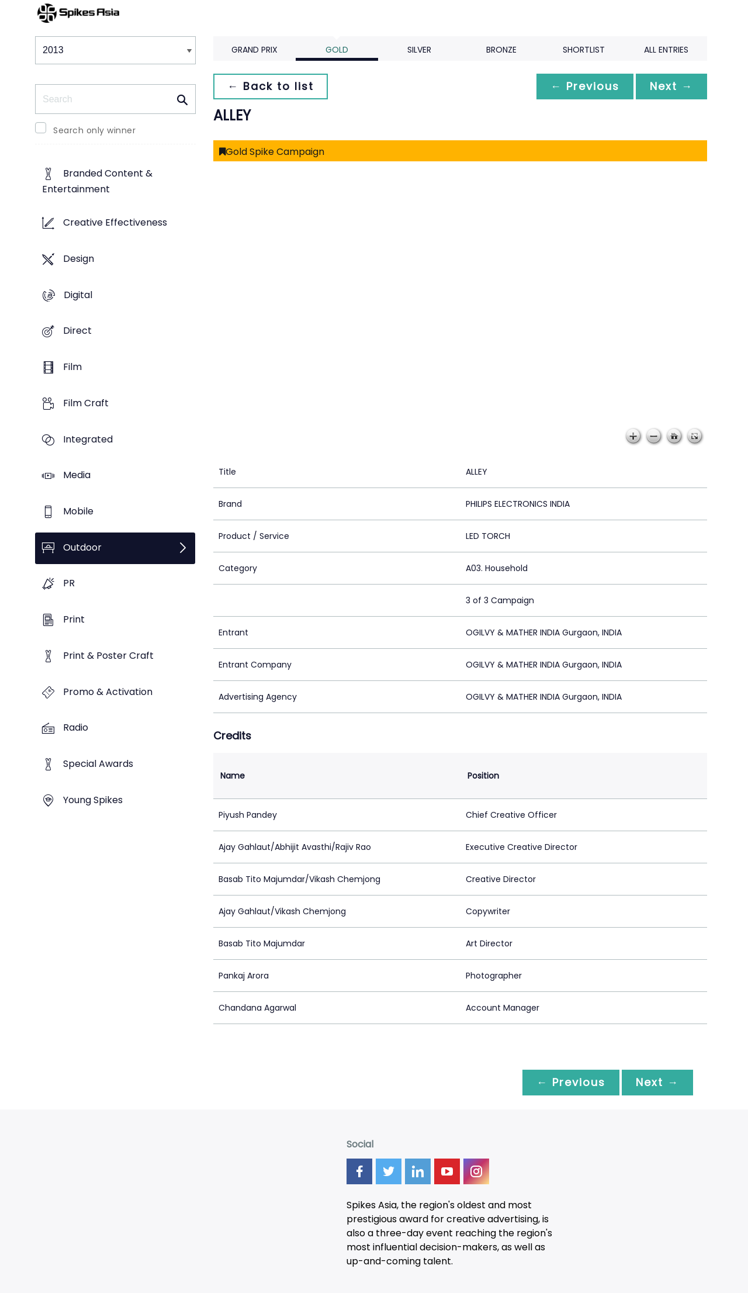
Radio (75, 728)
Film (72, 367)
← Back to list (270, 86)
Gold (336, 50)
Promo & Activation (108, 692)
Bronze (501, 50)
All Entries (666, 50)
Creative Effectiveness (115, 223)
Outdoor (82, 547)
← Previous (584, 86)
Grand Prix (254, 50)
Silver (419, 50)
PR (69, 583)
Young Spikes (93, 800)
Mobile (78, 511)
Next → (671, 86)
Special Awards (98, 764)
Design (78, 258)
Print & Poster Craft (108, 655)
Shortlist (584, 50)
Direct (77, 331)
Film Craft (86, 403)
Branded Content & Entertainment (97, 181)
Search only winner (94, 130)
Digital (78, 295)
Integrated (88, 439)
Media (77, 475)
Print (74, 620)
